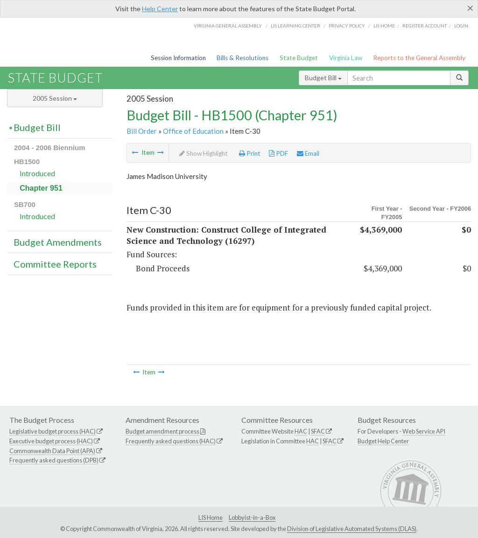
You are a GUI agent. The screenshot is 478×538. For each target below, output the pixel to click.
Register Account (424, 25)
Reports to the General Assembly (419, 58)
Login (461, 25)
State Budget (299, 58)
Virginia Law (345, 58)
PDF (278, 153)
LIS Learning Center (295, 25)
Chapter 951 (41, 188)
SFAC (318, 431)
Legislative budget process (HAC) (52, 431)
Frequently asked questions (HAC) (171, 441)
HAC (301, 431)
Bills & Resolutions (242, 58)
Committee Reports (55, 263)
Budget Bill (323, 78)
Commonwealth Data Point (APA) (52, 451)
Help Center (160, 9)
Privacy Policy (347, 25)
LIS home (384, 25)
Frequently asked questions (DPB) (53, 460)
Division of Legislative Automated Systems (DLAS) (351, 528)
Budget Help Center (383, 441)
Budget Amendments (58, 242)
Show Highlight (203, 153)
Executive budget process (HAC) (51, 441)
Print (249, 153)
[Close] (470, 8)
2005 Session (55, 98)
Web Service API (423, 431)
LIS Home (210, 517)
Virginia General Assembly (228, 25)
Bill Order (142, 131)
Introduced (37, 173)
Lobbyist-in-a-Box (252, 517)
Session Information (178, 58)
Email (308, 153)
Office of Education (193, 131)
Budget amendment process (162, 431)
